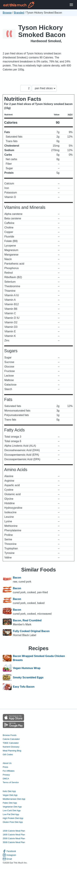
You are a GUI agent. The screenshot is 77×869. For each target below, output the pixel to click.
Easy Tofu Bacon (24, 686)
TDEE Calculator (11, 743)
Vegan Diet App (10, 795)
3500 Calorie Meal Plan (14, 842)
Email (7, 858)
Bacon (17, 577)
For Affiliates (8, 771)
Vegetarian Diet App (12, 806)
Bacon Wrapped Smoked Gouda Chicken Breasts (39, 658)
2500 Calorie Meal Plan (14, 838)
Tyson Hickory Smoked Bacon (42, 31)
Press (5, 767)
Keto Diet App (9, 791)
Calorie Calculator (11, 739)
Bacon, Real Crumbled (27, 620)
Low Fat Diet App (11, 814)
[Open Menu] (71, 5)
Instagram (9, 855)
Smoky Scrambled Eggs (28, 677)
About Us (7, 763)
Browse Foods (9, 735)
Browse (7, 12)
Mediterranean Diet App (14, 799)
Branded (19, 12)
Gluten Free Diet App (13, 822)
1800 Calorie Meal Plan (14, 834)
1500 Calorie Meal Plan (14, 831)
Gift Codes (8, 754)
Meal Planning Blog (12, 750)
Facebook (9, 851)
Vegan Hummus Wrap (26, 668)
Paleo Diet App (10, 803)
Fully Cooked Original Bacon (31, 631)
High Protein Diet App (13, 818)
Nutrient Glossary (11, 747)
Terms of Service (11, 782)
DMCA (6, 778)
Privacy (6, 774)
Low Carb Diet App (12, 810)
